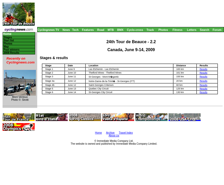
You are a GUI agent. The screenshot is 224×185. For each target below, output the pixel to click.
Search (204, 29)
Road (100, 29)
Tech (75, 29)
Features (88, 29)
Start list (9, 40)
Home (7, 34)
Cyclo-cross (135, 29)
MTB (111, 29)
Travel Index (126, 132)
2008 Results (11, 52)
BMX (120, 29)
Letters (192, 29)
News (66, 29)
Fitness (177, 29)
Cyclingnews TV (48, 29)
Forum (217, 29)
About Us (114, 135)
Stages (8, 37)
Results (203, 69)
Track (150, 29)
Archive (110, 132)
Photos (163, 29)
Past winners (12, 49)
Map (6, 46)
